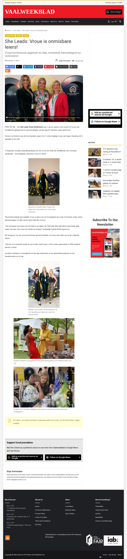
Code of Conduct (41, 517)
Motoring (31, 21)
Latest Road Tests (101, 510)
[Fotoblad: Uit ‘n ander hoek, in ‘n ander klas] (94, 162)
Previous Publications (42, 510)
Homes (97, 514)
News (8, 21)
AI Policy (38, 524)
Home (8, 30)
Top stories (112, 555)
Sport (37, 21)
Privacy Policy (40, 514)
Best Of (61, 21)
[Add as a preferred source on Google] (114, 11)
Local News (69, 506)
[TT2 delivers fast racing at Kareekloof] (94, 152)
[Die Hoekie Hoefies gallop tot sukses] (94, 183)
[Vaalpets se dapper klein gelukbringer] (94, 194)
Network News (70, 510)
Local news (16, 30)
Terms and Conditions (42, 521)
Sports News (69, 514)
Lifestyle (23, 21)
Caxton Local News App (103, 521)
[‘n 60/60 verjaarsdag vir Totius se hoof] (94, 173)
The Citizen (75, 21)
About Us (53, 21)
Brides (67, 21)
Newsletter (99, 517)
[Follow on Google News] (63, 457)
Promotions (45, 21)
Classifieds (15, 21)
